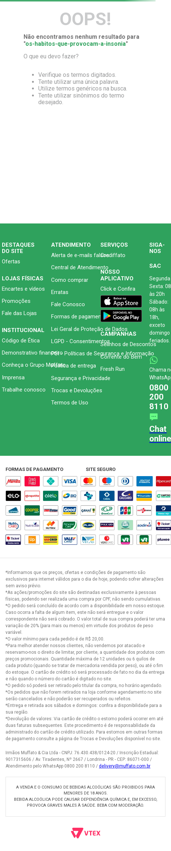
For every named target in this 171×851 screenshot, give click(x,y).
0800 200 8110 (158, 397)
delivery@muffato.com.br (124, 766)
